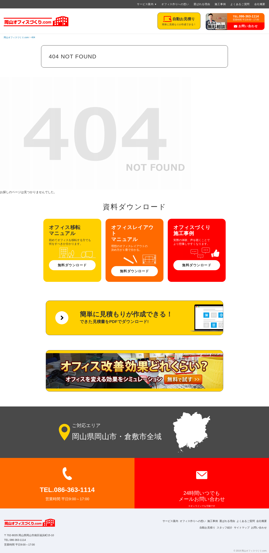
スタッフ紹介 (219, 527)
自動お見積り (199, 527)
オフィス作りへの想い (175, 4)
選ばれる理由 (202, 4)
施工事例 (220, 4)
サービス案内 (145, 4)
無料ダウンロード (72, 265)
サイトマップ (238, 527)
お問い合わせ (246, 26)
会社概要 (259, 4)
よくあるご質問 (240, 4)
